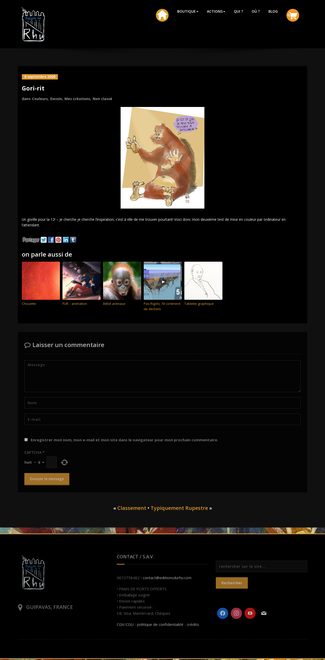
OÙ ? (256, 11)
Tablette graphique (199, 304)
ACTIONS (216, 11)
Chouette (29, 304)
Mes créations (78, 98)
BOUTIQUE (187, 11)
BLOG (273, 11)
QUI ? (238, 11)
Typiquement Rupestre (179, 509)
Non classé (104, 98)
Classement (131, 509)
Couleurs (40, 98)
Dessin (57, 98)
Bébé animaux (114, 304)
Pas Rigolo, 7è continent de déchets (162, 307)
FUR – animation (74, 304)
